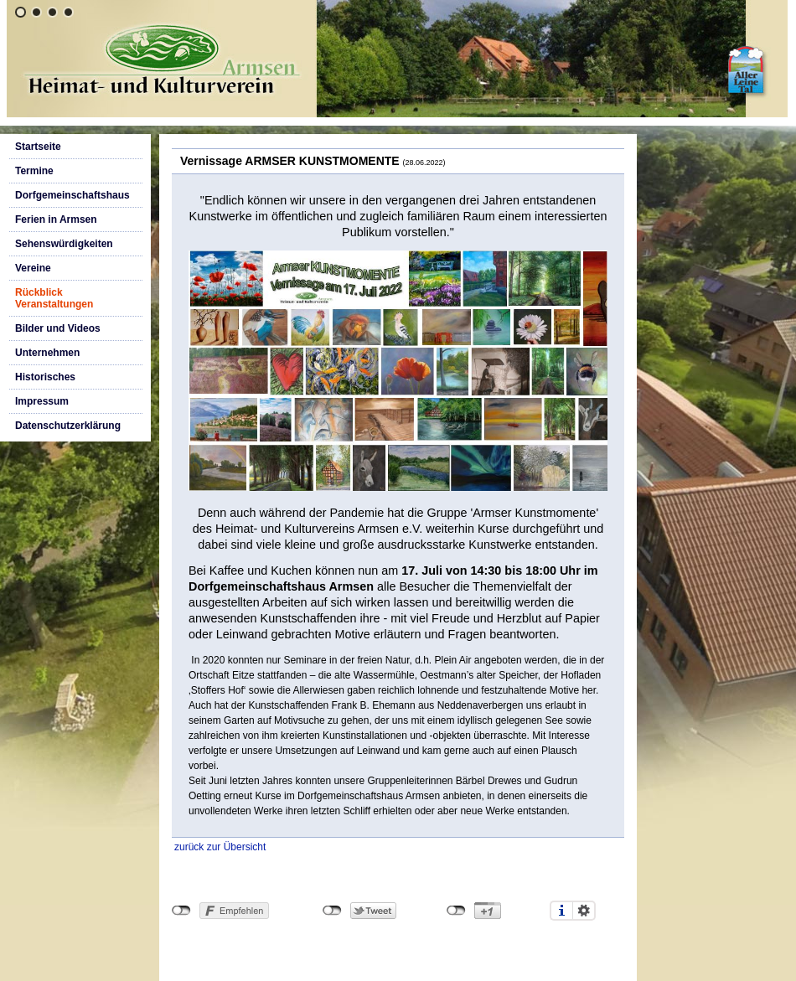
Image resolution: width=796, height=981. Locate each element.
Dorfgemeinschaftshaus (72, 195)
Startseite (38, 146)
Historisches (45, 377)
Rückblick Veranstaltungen (54, 298)
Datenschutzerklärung (68, 425)
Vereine (33, 268)
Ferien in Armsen (56, 219)
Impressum (42, 401)
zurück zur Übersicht (220, 847)
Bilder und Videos (58, 328)
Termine (34, 171)
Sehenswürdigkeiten (64, 244)
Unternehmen (47, 353)
